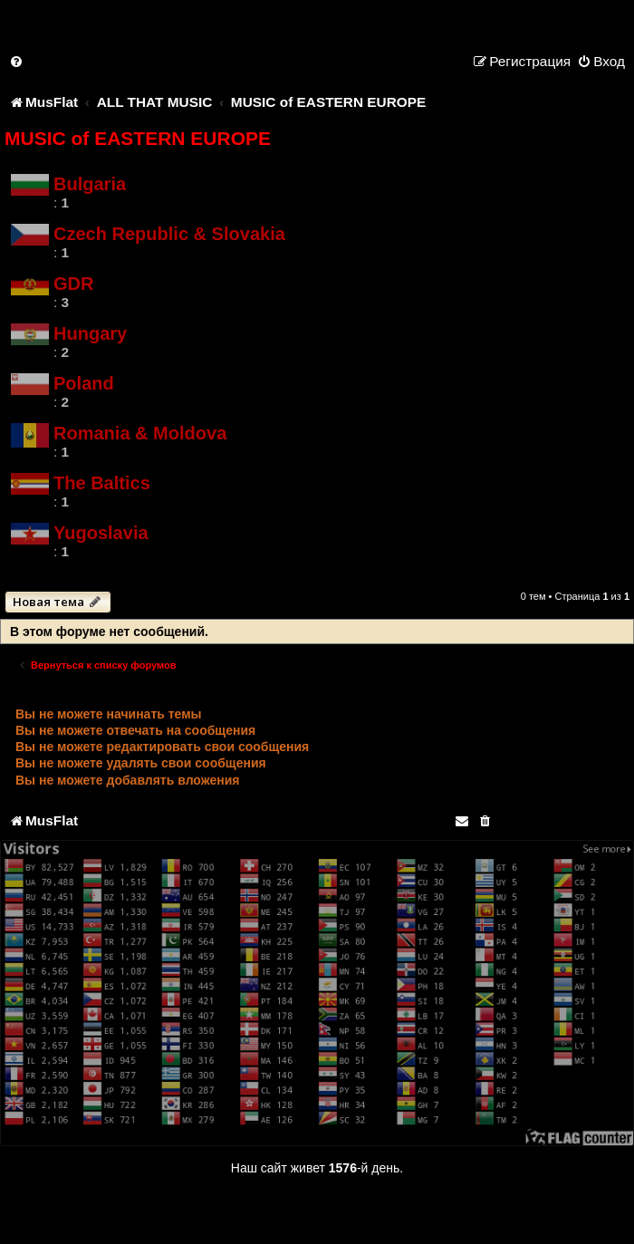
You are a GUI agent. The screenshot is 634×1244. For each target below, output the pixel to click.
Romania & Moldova (139, 433)
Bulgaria (89, 184)
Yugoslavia (101, 533)
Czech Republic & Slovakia (169, 234)
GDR (73, 284)
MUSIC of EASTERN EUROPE (138, 138)
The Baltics (101, 483)
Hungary (90, 333)
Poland (83, 383)
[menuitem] (17, 61)
